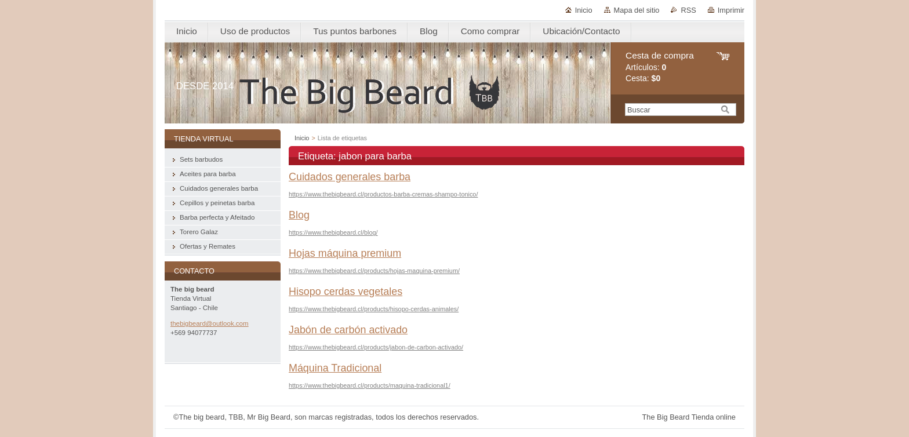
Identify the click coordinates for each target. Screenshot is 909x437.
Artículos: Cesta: (660, 67)
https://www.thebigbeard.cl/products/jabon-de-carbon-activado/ (376, 347)
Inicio (583, 10)
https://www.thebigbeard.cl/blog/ (333, 232)
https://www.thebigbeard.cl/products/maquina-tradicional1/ (369, 385)
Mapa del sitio (637, 10)
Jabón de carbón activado (348, 330)
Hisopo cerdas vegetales (345, 291)
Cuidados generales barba (349, 177)
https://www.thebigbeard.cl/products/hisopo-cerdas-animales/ (374, 308)
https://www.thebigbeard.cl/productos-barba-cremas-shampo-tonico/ (383, 194)
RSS (688, 10)
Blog (299, 215)
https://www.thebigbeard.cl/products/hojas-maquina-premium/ (374, 270)
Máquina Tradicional (335, 368)
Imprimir (731, 10)
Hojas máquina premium (345, 253)
